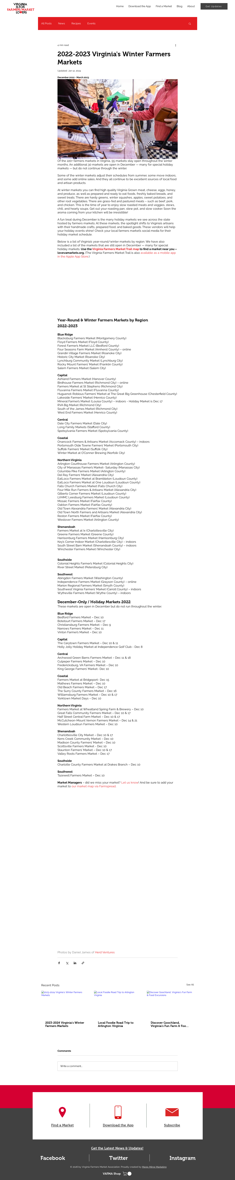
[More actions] (176, 45)
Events (91, 23)
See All (190, 984)
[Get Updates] (214, 6)
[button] (189, 23)
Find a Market (62, 1125)
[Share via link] (82, 962)
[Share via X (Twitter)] (67, 962)
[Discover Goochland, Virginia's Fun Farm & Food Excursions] (170, 1004)
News (61, 23)
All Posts (46, 23)
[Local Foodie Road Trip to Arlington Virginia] (117, 1004)
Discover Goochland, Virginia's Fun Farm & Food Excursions (169, 1024)
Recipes (76, 23)
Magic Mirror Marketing (154, 1167)
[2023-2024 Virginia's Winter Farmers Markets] (64, 1004)
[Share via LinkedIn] (74, 962)
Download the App (118, 1125)
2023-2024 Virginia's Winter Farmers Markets (64, 1024)
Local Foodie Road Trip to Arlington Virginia (115, 1024)
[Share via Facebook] (59, 962)
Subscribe (172, 1125)
